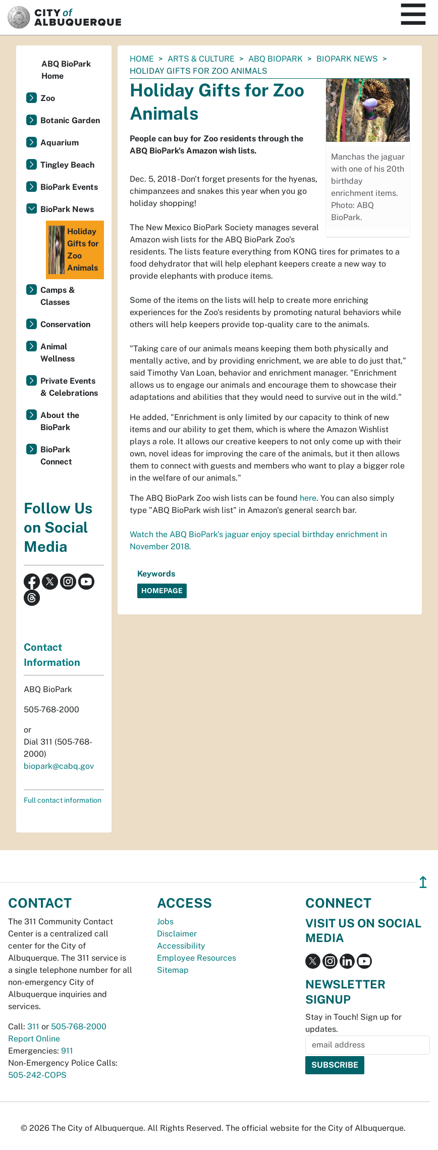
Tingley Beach (67, 165)
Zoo (47, 98)
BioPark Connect (56, 455)
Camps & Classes (57, 296)
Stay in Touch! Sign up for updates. (353, 1023)
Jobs (165, 921)
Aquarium (59, 142)
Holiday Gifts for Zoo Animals (73, 250)
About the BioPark (59, 421)
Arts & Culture (201, 59)
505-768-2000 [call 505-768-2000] (78, 1026)
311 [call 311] (33, 1026)
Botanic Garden (70, 120)
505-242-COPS (37, 1075)
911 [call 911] (67, 1051)
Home (142, 59)
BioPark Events (69, 187)
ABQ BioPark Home (66, 70)
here (308, 498)
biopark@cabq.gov (59, 766)
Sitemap (173, 970)
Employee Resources (196, 958)
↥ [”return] (423, 882)
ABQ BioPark (275, 59)
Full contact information (62, 800)
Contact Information (52, 654)
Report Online (34, 1038)
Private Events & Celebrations (69, 387)
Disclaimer (177, 933)
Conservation (65, 324)
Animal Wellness (57, 352)
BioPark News (347, 59)
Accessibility (181, 946)
